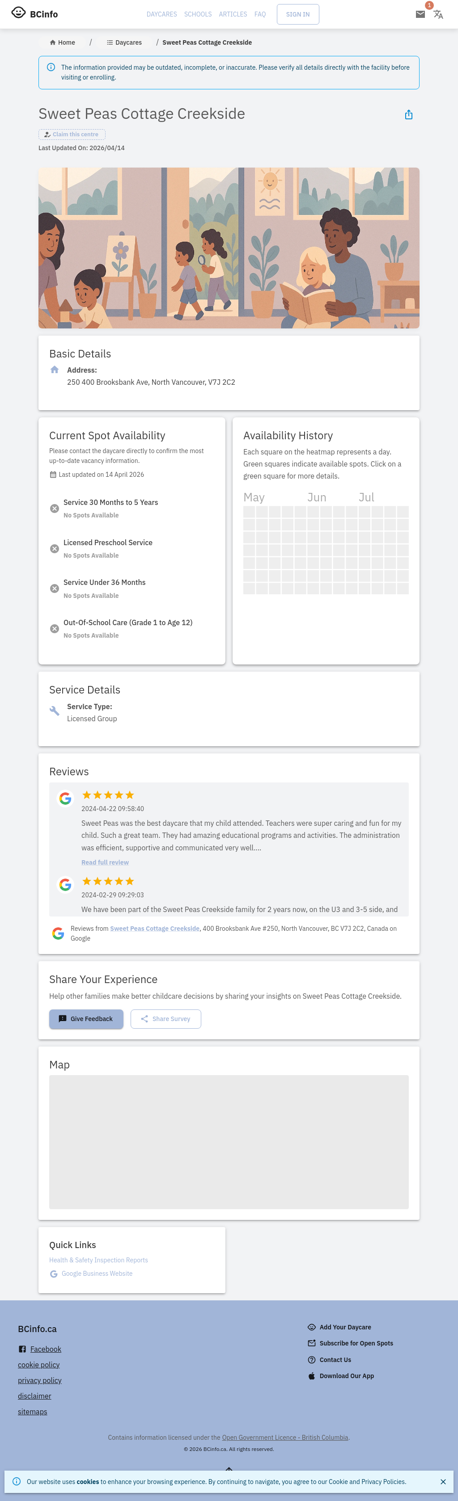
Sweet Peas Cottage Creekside (154, 929)
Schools (198, 14)
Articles (233, 14)
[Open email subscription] (420, 14)
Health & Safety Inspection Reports (98, 1260)
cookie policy (39, 1364)
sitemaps (32, 1411)
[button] (72, 134)
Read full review (105, 862)
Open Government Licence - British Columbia (285, 1438)
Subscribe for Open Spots (351, 1343)
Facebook (39, 1349)
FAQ (260, 14)
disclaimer (34, 1396)
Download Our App (341, 1375)
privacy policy (40, 1380)
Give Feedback (85, 1018)
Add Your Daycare (340, 1327)
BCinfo (44, 14)
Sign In (298, 14)
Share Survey (165, 1018)
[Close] (443, 1481)
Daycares (162, 14)
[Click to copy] (151, 382)
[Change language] (438, 14)
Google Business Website (97, 1274)
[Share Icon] (409, 114)
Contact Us (330, 1359)
